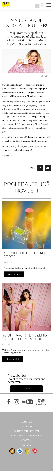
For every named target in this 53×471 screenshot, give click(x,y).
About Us (26, 422)
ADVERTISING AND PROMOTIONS (27, 435)
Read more (14, 274)
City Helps (26, 426)
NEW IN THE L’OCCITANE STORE (25, 255)
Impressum (26, 440)
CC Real (26, 444)
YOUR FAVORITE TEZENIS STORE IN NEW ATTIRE (24, 337)
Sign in (26, 389)
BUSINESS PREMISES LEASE (26, 431)
